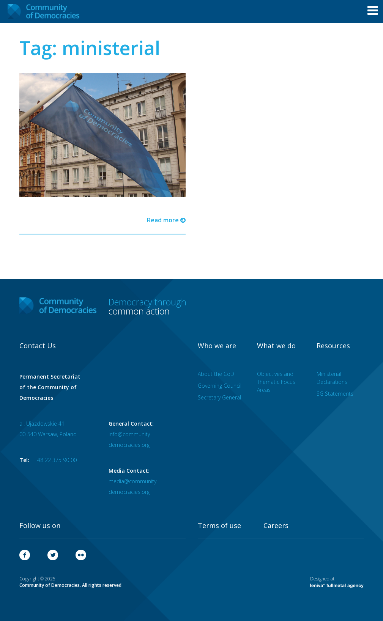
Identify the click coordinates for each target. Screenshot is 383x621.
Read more (166, 220)
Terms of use (219, 526)
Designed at (337, 581)
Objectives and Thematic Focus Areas (276, 381)
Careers (275, 526)
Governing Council (219, 385)
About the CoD (216, 373)
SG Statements (335, 393)
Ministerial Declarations (332, 377)
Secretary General (219, 397)
